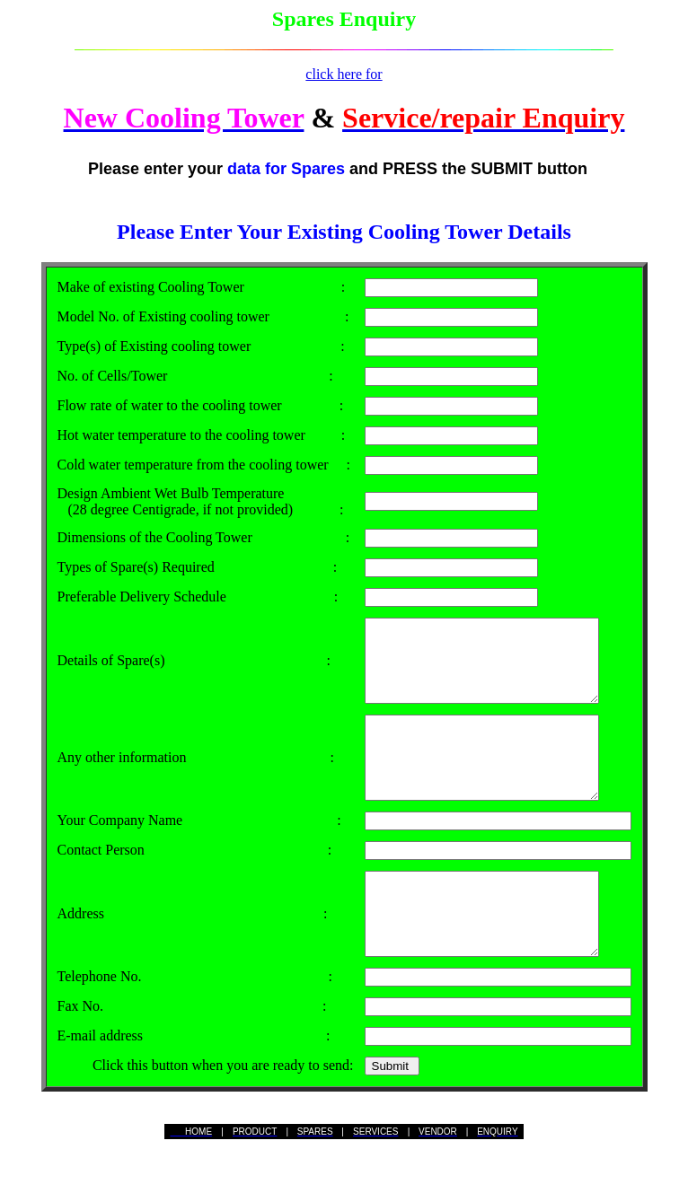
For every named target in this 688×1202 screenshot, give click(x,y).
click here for (343, 74)
